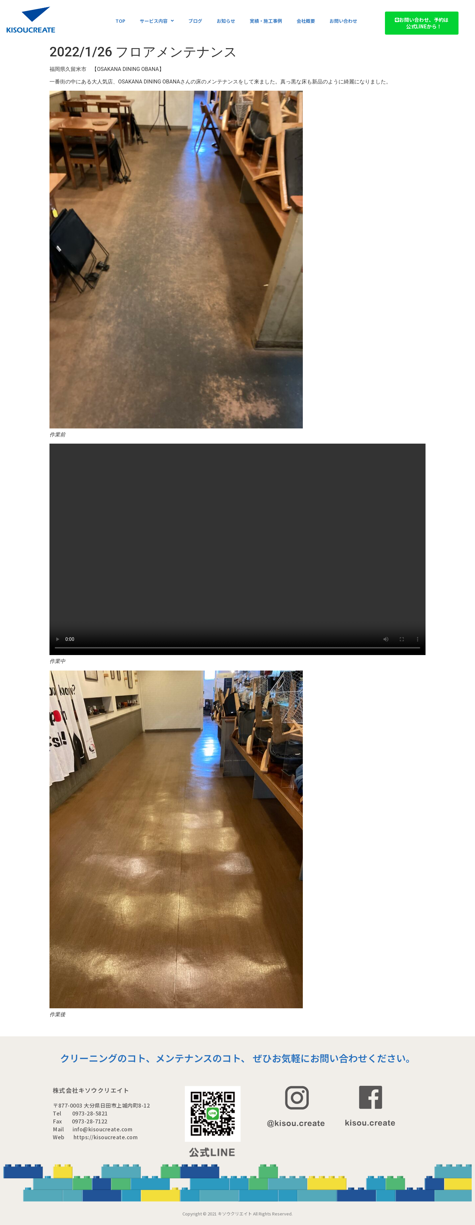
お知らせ (226, 20)
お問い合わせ (343, 20)
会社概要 (306, 20)
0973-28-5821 (90, 1113)
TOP (120, 20)
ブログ (195, 20)
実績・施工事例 (266, 20)
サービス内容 (157, 20)
